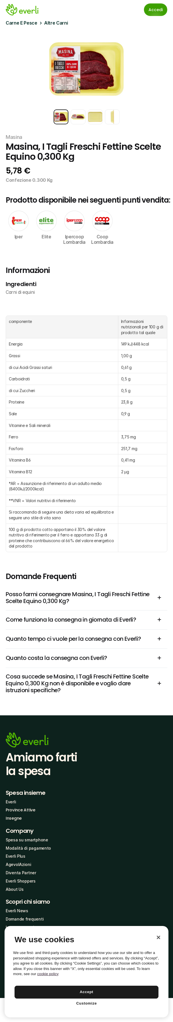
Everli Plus (15, 856)
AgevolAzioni (18, 864)
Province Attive (20, 810)
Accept (86, 992)
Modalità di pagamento (28, 848)
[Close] (158, 937)
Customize (86, 1003)
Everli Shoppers (21, 881)
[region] (86, 971)
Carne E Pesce (21, 23)
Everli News (17, 910)
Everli (11, 801)
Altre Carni (56, 23)
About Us (15, 889)
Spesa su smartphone (27, 839)
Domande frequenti (25, 919)
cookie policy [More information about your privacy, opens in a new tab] (48, 974)
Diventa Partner (21, 872)
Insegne (14, 818)
